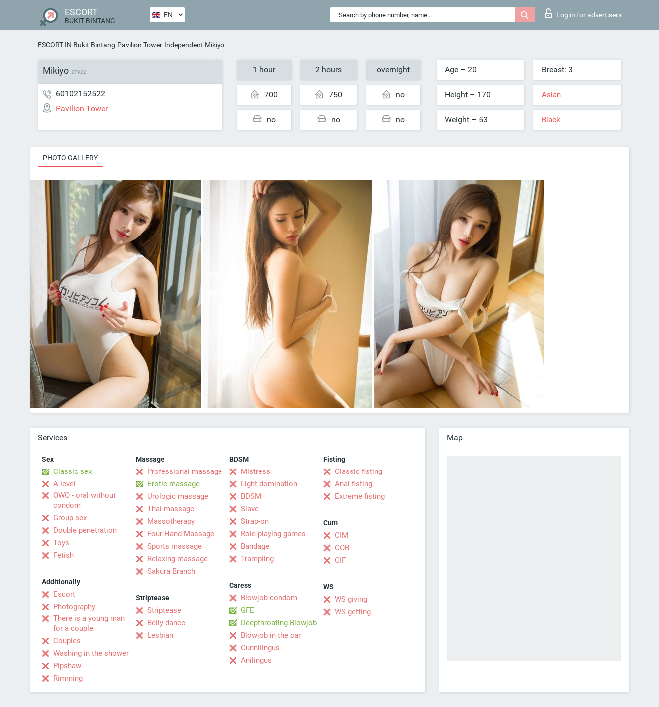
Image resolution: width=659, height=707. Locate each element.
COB (342, 547)
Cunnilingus (260, 647)
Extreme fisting (360, 496)
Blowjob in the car (271, 635)
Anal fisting (353, 483)
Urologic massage (177, 496)
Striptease (164, 610)
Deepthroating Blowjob (279, 622)
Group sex (70, 517)
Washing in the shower (91, 653)
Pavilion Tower (139, 45)
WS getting (353, 611)
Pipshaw (67, 665)
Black (551, 119)
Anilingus (256, 660)
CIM (341, 535)
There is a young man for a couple (89, 623)
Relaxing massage (177, 558)
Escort (64, 594)
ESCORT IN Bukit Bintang (76, 45)
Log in (583, 13)
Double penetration (85, 530)
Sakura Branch (171, 571)
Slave (250, 508)
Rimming (68, 678)
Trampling (257, 558)
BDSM (251, 496)
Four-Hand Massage (180, 533)
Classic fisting (358, 471)
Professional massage (184, 471)
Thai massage (170, 508)
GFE (247, 610)
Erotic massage (173, 483)
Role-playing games (273, 533)
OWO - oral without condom (84, 500)
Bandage (255, 546)
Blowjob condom (269, 597)
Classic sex (72, 471)
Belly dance (166, 622)
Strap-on (255, 521)
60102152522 (80, 93)
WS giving (351, 599)
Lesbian (160, 635)
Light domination (269, 483)
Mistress (255, 471)
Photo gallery (70, 158)
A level (64, 483)
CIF (340, 560)
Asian (551, 94)
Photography (74, 606)
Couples (67, 640)
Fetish (63, 555)
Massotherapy (171, 521)
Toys (61, 542)
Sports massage (174, 546)
